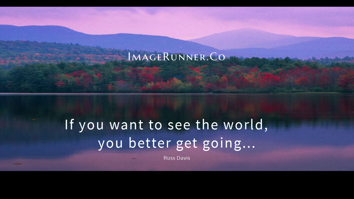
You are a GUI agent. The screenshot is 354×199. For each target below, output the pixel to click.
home (177, 76)
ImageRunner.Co (177, 42)
